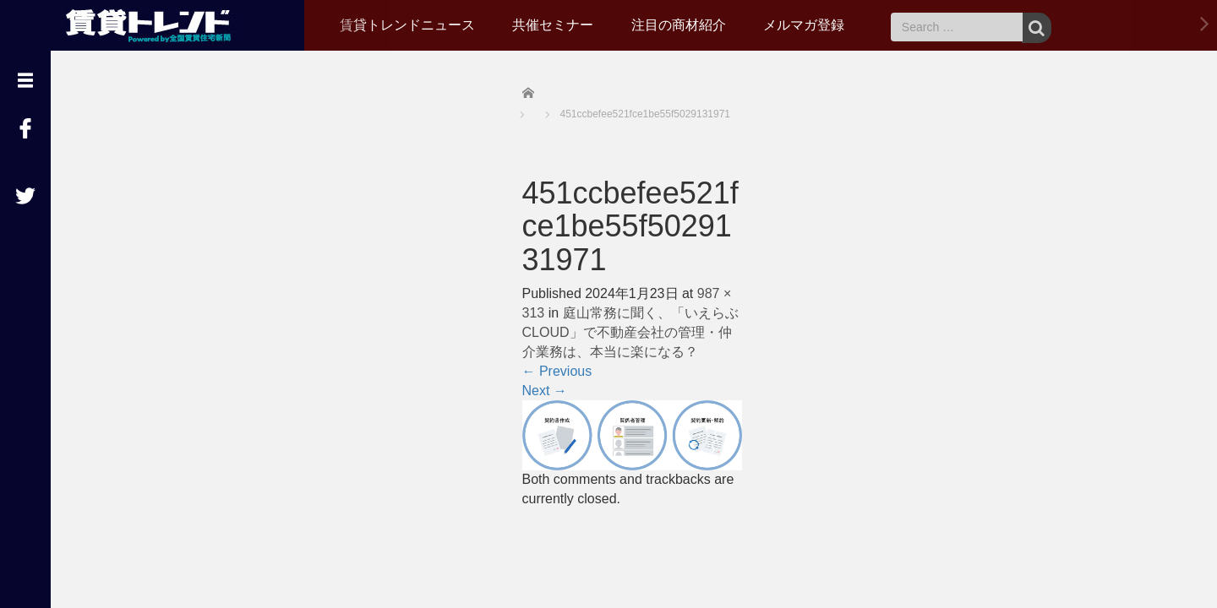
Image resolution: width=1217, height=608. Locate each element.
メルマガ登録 (803, 25)
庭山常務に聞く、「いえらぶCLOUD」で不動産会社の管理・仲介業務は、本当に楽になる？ (630, 332)
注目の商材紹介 (678, 25)
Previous (557, 371)
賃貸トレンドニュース (407, 25)
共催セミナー (552, 25)
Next (544, 390)
